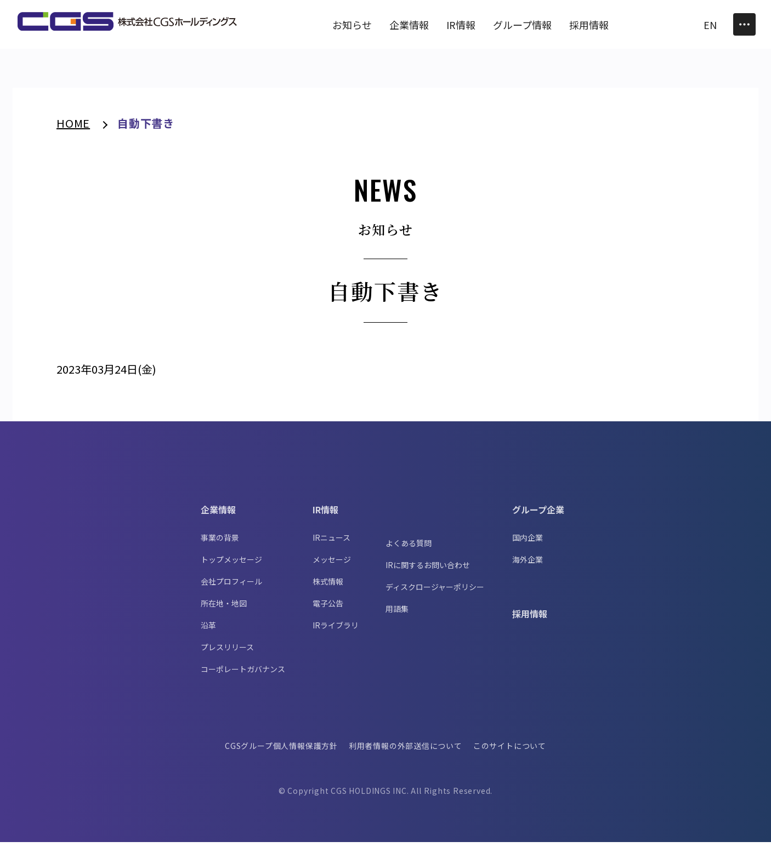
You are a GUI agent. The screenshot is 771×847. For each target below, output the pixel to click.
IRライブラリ (336, 630)
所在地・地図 (224, 608)
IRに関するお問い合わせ (428, 569)
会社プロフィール (231, 586)
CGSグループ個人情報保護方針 (281, 750)
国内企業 (527, 542)
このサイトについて (510, 750)
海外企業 (527, 564)
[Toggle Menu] (744, 24)
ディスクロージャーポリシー (435, 591)
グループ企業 (538, 514)
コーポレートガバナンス (243, 673)
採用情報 (529, 618)
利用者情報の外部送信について (405, 750)
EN (710, 25)
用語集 (397, 613)
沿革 (208, 630)
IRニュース (331, 542)
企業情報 (218, 514)
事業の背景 (220, 542)
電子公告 (328, 608)
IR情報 (325, 514)
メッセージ (332, 564)
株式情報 (328, 586)
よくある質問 (409, 547)
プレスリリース (227, 651)
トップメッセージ (231, 564)
